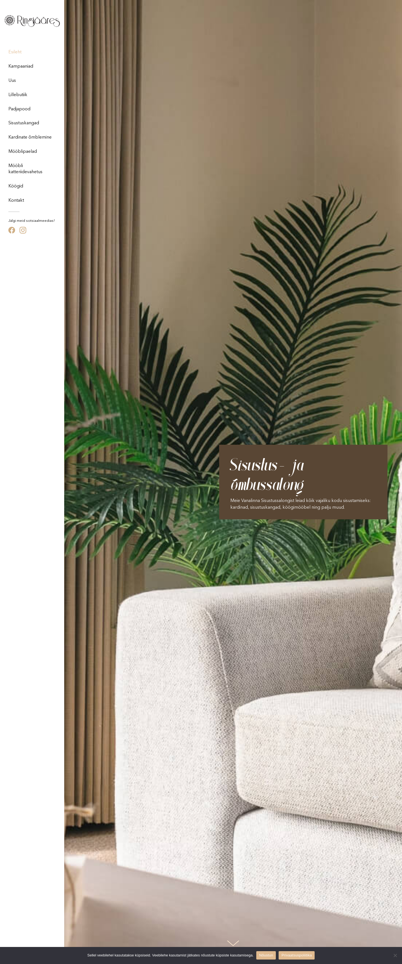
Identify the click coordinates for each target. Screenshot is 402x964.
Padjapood (19, 109)
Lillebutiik (17, 95)
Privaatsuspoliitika (296, 955)
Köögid (15, 186)
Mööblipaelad (22, 151)
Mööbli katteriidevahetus (25, 169)
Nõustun (266, 955)
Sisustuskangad (23, 123)
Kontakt (16, 200)
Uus (12, 80)
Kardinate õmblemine (30, 137)
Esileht (14, 52)
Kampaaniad (20, 66)
